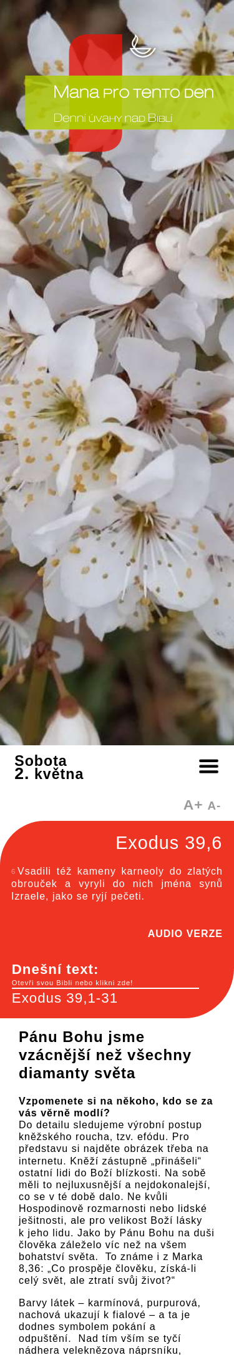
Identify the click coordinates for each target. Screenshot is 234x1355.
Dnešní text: (105, 974)
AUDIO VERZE (185, 933)
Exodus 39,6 (168, 843)
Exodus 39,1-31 (65, 998)
